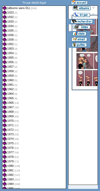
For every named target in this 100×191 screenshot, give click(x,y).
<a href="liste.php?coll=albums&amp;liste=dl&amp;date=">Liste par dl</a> (34, 94)
